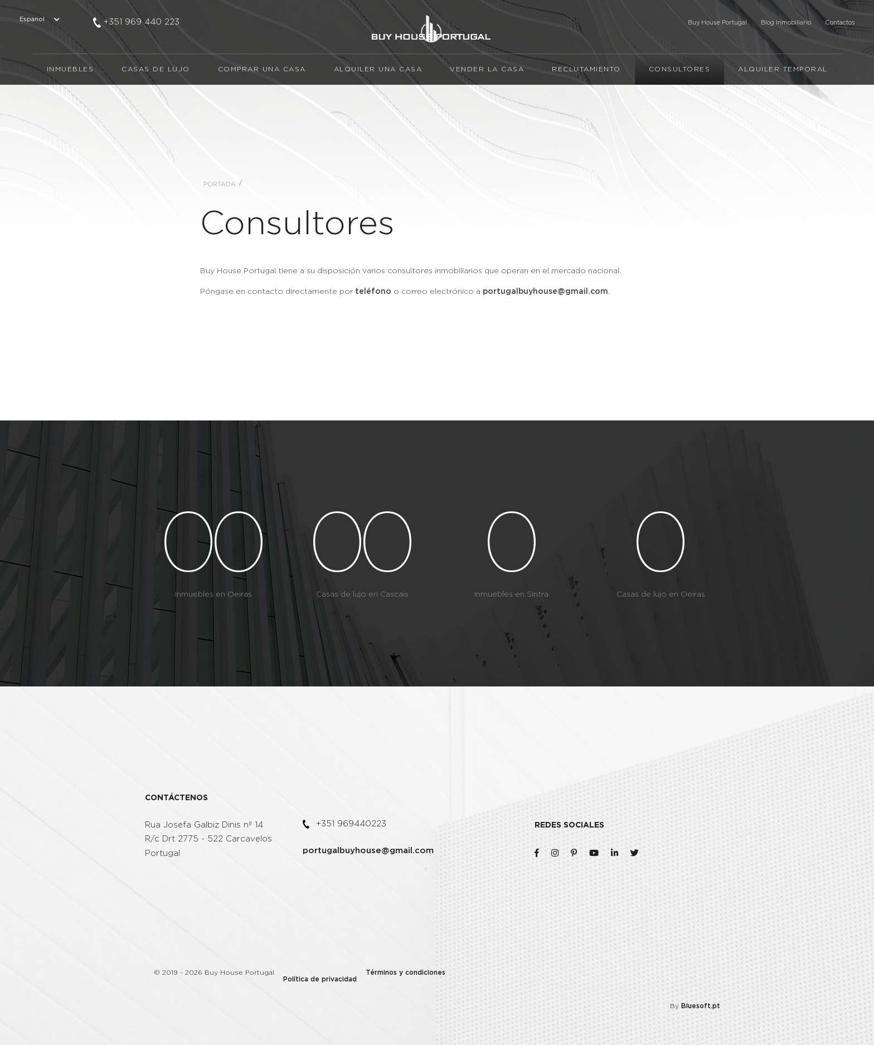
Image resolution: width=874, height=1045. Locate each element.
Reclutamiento (586, 98)
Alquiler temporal (783, 98)
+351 (141, 22)
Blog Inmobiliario (786, 23)
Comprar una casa (262, 98)
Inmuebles (70, 98)
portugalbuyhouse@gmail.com (368, 850)
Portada (219, 184)
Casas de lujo (156, 98)
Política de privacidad (309, 971)
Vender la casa (487, 98)
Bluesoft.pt (706, 971)
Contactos (839, 23)
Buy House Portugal (717, 23)
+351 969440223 (351, 824)
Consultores (680, 98)
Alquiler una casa (378, 98)
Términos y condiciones (392, 971)
